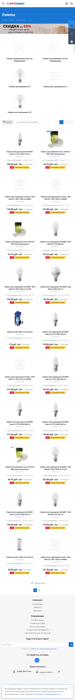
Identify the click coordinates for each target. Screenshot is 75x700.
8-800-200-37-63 (24, 671)
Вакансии (37, 607)
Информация (37, 616)
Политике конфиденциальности (48, 694)
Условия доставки (37, 623)
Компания (37, 600)
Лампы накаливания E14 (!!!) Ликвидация (55, 59)
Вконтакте (37, 660)
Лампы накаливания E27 (19, 86)
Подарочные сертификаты (37, 630)
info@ (42, 672)
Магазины (37, 610)
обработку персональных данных (44, 649)
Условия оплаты (37, 620)
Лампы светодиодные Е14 (55, 86)
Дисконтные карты (37, 626)
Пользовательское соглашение (37, 633)
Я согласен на (39, 649)
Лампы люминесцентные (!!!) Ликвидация (20, 59)
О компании (37, 604)
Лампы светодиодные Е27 (19, 112)
